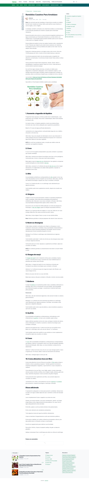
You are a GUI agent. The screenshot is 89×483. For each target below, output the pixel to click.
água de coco (40, 161)
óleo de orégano (36, 207)
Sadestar (46, 480)
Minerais (70, 464)
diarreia (46, 163)
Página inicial (49, 455)
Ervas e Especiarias (66, 459)
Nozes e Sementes (66, 466)
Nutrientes (73, 466)
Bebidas (73, 455)
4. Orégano (68, 22)
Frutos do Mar (69, 461)
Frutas (64, 461)
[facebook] (23, 17)
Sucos (72, 468)
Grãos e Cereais (66, 462)
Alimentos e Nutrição (67, 455)
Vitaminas (73, 470)
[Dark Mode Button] (74, 1)
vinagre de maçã (31, 258)
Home (20, 1)
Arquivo (47, 464)
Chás (64, 457)
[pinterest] (23, 27)
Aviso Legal (31, 1)
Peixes (68, 468)
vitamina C (53, 381)
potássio (59, 381)
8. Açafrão (68, 30)
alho (52, 177)
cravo (28, 341)
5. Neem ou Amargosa (71, 24)
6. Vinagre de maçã (70, 26)
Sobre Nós (38, 1)
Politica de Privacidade (57, 1)
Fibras (72, 459)
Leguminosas (65, 464)
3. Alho (67, 20)
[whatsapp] (23, 22)
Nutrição (64, 468)
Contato (25, 1)
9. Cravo (68, 32)
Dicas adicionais (69, 36)
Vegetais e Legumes (66, 470)
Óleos (64, 472)
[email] (23, 29)
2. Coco (68, 18)
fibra (53, 362)
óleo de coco (53, 166)
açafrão (36, 318)
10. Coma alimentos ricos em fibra (73, 34)
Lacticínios (72, 462)
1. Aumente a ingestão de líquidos (73, 16)
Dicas (67, 457)
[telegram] (23, 24)
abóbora (33, 284)
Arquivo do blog (46, 1)
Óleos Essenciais (69, 472)
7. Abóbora (68, 28)
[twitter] (23, 19)
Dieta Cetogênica (72, 457)
